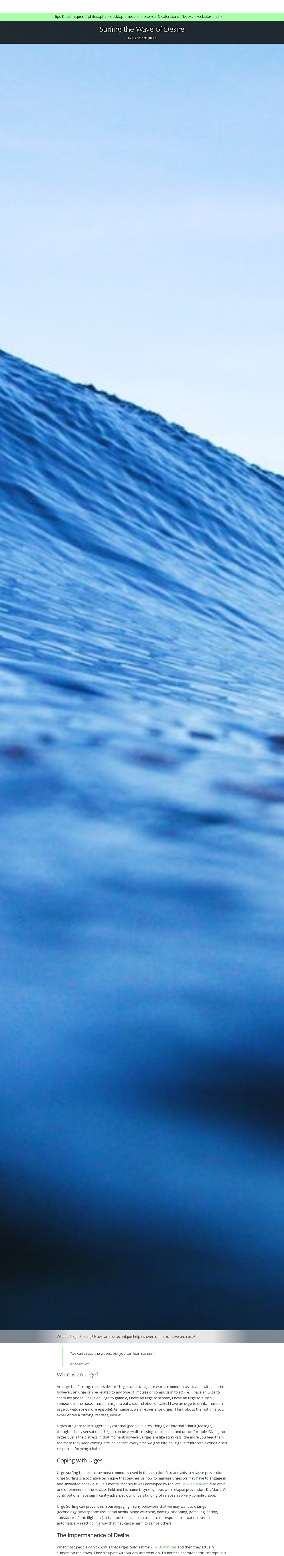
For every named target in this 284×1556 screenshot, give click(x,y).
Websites (204, 22)
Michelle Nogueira (144, 43)
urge (66, 1392)
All (217, 22)
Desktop (116, 22)
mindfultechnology (86, 8)
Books (188, 22)
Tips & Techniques (69, 22)
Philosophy (97, 22)
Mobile (133, 22)
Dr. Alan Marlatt (194, 1489)
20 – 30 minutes (163, 1552)
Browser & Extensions (161, 22)
